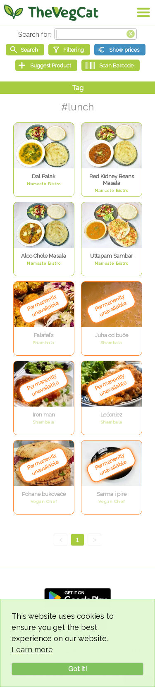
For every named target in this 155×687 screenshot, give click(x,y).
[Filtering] (69, 49)
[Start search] (25, 49)
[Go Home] (51, 12)
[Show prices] (119, 49)
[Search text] (95, 34)
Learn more (32, 649)
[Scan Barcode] (110, 65)
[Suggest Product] (46, 65)
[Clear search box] (130, 33)
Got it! (77, 669)
